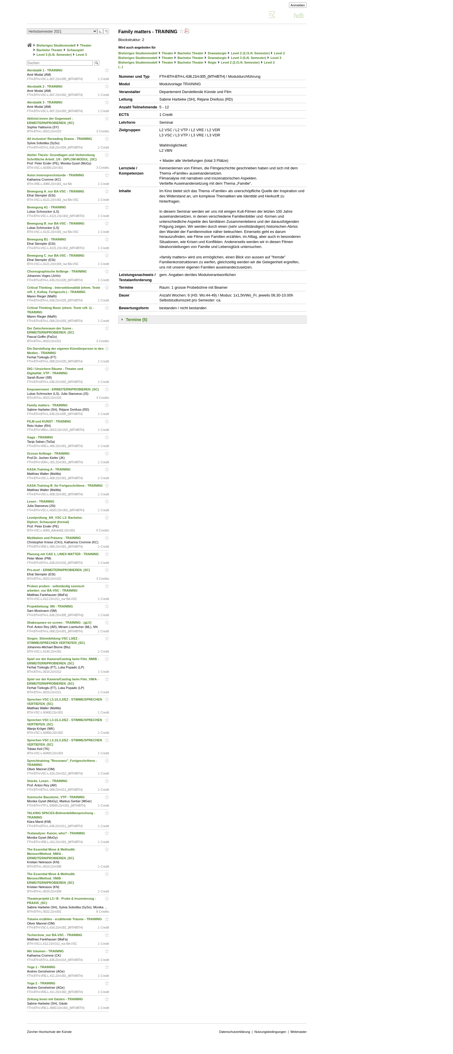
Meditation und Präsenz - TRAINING (54, 538)
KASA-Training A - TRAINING (49, 469)
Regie (212, 62)
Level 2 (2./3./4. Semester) (250, 53)
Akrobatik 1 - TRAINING (45, 70)
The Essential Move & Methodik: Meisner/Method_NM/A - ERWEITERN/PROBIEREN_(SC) (51, 854)
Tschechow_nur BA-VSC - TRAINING (55, 935)
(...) (120, 66)
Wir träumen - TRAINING (45, 951)
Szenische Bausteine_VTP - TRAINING (56, 797)
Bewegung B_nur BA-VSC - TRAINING (56, 223)
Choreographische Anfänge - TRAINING (57, 271)
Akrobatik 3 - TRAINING (45, 102)
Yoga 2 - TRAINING (41, 983)
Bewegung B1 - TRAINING (47, 239)
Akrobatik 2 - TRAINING (45, 86)
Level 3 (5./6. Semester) (54, 54)
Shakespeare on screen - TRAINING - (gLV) (59, 622)
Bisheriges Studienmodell (56, 45)
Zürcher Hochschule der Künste (49, 1031)
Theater (86, 45)
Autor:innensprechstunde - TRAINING (56, 175)
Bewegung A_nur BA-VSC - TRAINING (56, 191)
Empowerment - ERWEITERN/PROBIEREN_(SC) (63, 389)
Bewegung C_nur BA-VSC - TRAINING (56, 255)
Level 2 (279, 53)
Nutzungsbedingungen (270, 1031)
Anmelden (298, 5)
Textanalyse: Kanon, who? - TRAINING (56, 833)
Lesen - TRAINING (41, 501)
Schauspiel (75, 50)
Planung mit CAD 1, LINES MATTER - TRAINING (63, 554)
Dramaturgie (217, 53)
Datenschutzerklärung (234, 1031)
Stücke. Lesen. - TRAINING (47, 781)
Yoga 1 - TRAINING (41, 967)
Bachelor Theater (49, 50)
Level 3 (81, 54)
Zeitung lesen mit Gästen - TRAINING (55, 999)
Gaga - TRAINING (40, 437)
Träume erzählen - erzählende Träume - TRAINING (65, 919)
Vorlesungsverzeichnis (69, 15)
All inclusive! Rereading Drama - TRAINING (60, 138)
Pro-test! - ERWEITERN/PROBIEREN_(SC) (59, 570)
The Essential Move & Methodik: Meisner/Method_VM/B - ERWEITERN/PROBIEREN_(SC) (51, 878)
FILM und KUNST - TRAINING (49, 421)
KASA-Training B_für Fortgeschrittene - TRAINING (65, 485)
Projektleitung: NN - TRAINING (50, 606)
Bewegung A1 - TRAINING (47, 207)
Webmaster (298, 1031)
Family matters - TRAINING (47, 405)
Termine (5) (136, 319)
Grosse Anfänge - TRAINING (48, 453)
